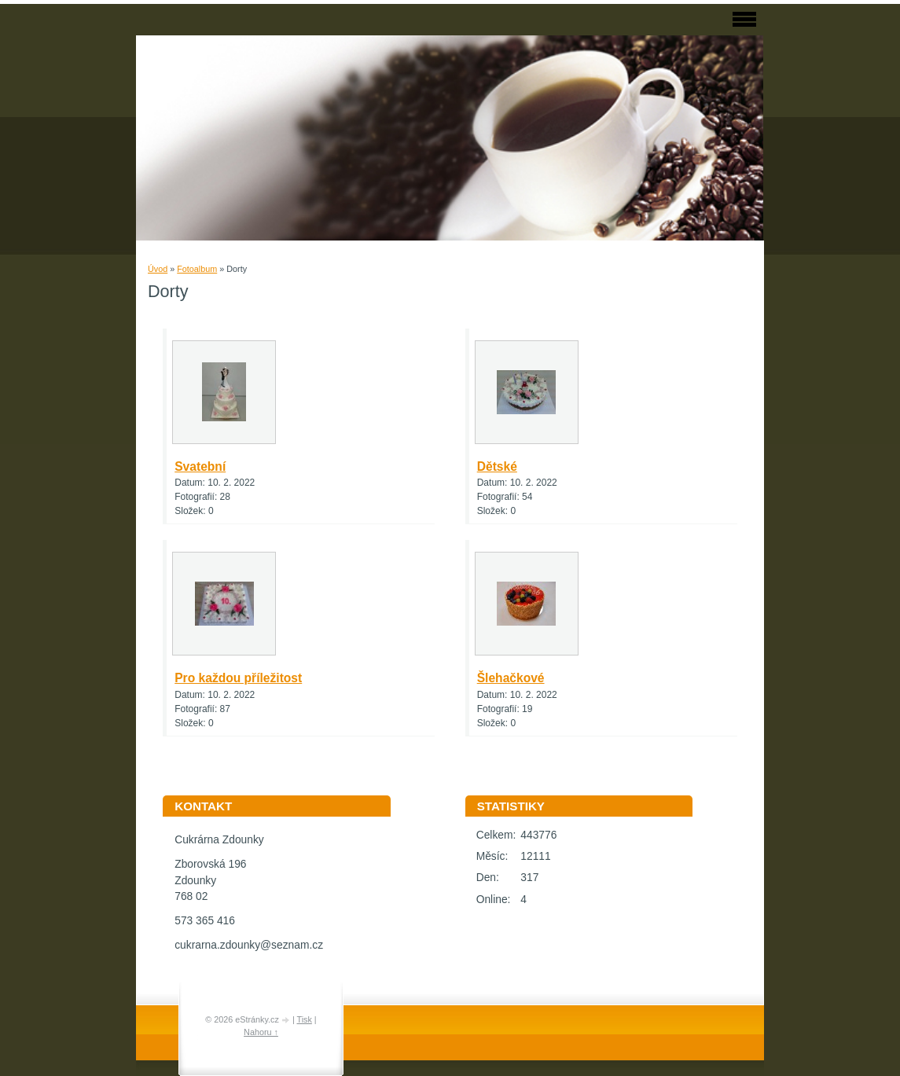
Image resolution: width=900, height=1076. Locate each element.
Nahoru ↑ (261, 1032)
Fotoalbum (197, 269)
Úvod (157, 269)
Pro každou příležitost (238, 678)
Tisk (303, 1019)
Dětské (497, 466)
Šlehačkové (511, 678)
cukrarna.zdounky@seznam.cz (248, 945)
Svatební (200, 466)
